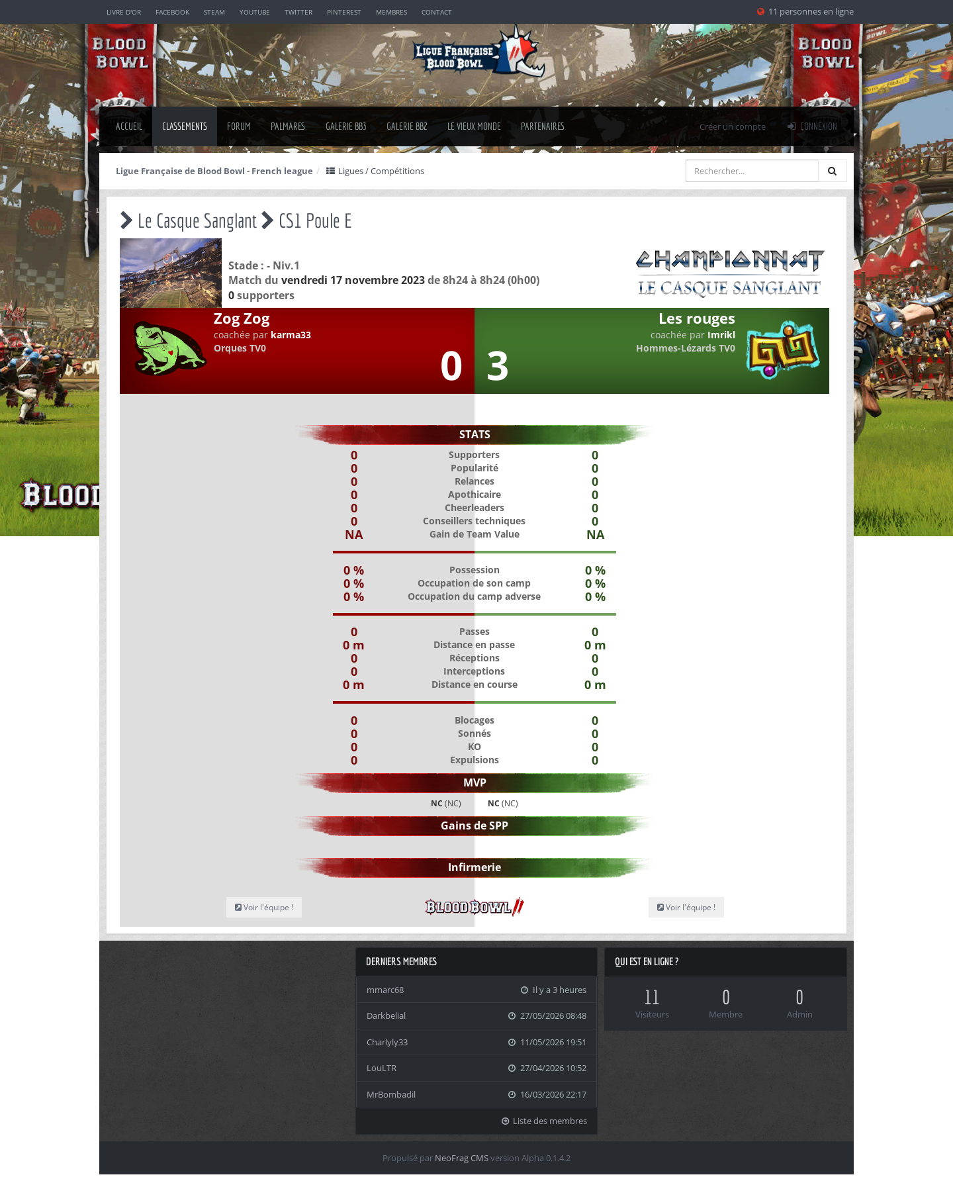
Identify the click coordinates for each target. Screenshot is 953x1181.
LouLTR (381, 1068)
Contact (437, 12)
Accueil (129, 126)
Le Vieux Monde (474, 126)
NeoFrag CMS (461, 1158)
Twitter (298, 12)
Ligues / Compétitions (374, 171)
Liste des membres (544, 1121)
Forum (239, 126)
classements (184, 126)
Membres (391, 12)
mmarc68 (385, 990)
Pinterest (344, 12)
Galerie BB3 (346, 126)
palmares (288, 126)
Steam (214, 12)
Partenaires (543, 126)
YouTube (255, 12)
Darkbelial (386, 1015)
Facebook (172, 12)
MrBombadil (391, 1094)
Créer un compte (733, 126)
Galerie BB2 (407, 126)
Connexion (811, 126)
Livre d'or (124, 12)
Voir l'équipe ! (264, 907)
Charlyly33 (387, 1042)
